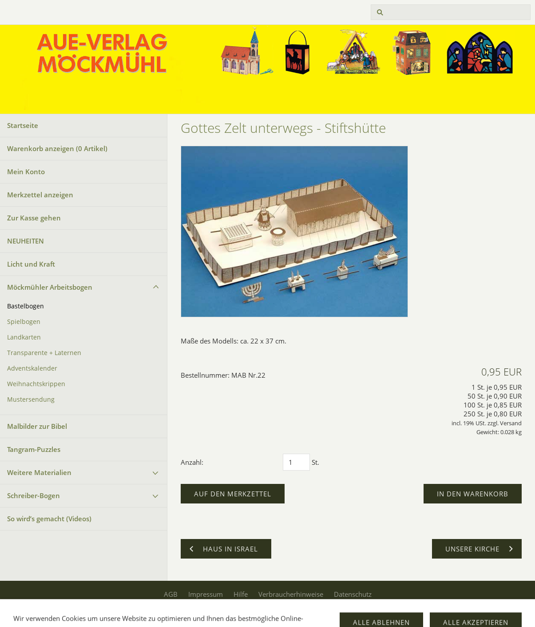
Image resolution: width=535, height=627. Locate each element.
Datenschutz (353, 594)
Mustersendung (31, 399)
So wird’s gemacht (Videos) (49, 518)
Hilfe (241, 594)
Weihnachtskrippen (36, 384)
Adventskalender (32, 368)
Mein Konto (26, 171)
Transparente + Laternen (44, 353)
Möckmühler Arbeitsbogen (49, 287)
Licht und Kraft (31, 264)
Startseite (22, 125)
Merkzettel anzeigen (40, 194)
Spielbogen (23, 322)
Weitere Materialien (39, 472)
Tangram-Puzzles (33, 449)
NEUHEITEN (25, 240)
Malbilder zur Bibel (37, 426)
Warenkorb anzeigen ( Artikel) (57, 148)
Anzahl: (192, 462)
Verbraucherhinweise (290, 594)
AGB (171, 594)
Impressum (205, 594)
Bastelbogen (25, 306)
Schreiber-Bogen (33, 495)
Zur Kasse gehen (34, 217)
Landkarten (24, 337)
